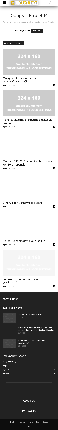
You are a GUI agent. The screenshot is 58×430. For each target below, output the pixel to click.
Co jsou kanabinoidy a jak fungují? (24, 241)
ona (4, 85)
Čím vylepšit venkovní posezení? (23, 202)
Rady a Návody (42, 422)
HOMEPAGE (37, 31)
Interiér (31, 422)
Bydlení (13, 422)
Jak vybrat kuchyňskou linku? (30, 314)
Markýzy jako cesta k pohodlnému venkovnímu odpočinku (24, 79)
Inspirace (22, 422)
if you (5, 127)
